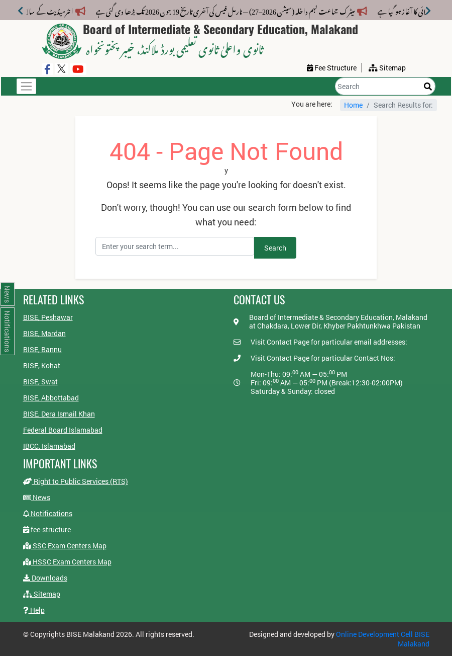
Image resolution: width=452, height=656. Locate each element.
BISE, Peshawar (48, 317)
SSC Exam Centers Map (64, 545)
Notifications (47, 513)
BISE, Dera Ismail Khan (59, 414)
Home (353, 105)
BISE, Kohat (41, 365)
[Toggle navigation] (26, 86)
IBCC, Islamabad (49, 446)
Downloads (45, 578)
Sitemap (41, 594)
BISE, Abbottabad (51, 397)
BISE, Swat (40, 381)
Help (34, 610)
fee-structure (47, 529)
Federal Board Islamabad (62, 430)
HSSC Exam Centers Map (67, 561)
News (36, 497)
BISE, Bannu (42, 349)
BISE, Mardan (44, 333)
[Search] (385, 86)
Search (275, 248)
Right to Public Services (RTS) (75, 481)
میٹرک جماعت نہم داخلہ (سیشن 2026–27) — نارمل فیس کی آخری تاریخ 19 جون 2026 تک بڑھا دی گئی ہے (231, 10)
